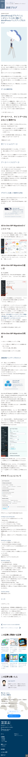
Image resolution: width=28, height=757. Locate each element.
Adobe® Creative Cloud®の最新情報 (11, 624)
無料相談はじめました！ (14, 715)
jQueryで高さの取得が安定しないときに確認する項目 (14, 660)
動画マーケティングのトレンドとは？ (9, 627)
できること (16, 733)
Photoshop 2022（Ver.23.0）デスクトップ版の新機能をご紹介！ (5, 661)
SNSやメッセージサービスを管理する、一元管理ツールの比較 (14, 645)
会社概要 (3, 739)
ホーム (7, 2)
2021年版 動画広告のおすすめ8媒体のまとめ (23, 644)
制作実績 (3, 749)
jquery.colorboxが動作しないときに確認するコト (23, 660)
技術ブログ (12, 2)
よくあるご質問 (4, 752)
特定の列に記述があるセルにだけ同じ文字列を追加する (5, 645)
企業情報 (3, 736)
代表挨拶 (3, 738)
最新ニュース (3, 744)
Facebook (3, 745)
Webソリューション (18, 735)
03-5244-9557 (6, 730)
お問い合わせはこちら (14, 711)
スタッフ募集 (4, 741)
